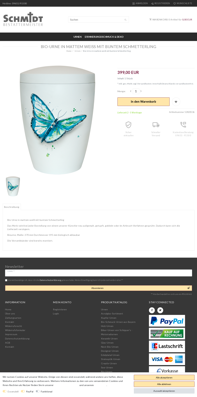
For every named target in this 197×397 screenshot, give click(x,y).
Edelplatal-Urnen (110, 355)
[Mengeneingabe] (136, 91)
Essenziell (13, 391)
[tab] (12, 207)
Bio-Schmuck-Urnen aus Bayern (118, 321)
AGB (7, 342)
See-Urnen (107, 367)
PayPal (29, 391)
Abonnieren (140, 288)
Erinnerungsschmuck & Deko (104, 36)
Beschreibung (11, 206)
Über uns (10, 313)
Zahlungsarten (13, 317)
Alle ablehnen (164, 384)
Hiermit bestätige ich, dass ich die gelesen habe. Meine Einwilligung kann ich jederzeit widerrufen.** (65, 280)
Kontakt (9, 321)
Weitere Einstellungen (67, 391)
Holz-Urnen (107, 326)
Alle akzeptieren (164, 377)
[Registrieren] (160, 3)
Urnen (77, 36)
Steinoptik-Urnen (110, 359)
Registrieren (60, 309)
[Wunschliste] (182, 3)
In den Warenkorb (143, 101)
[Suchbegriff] (98, 19)
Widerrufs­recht (13, 326)
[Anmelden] (140, 3)
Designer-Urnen (110, 350)
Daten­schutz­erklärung (17, 338)
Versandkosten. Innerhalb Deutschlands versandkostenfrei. (165, 84)
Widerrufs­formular (15, 330)
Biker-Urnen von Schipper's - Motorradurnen (117, 332)
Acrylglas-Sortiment (112, 313)
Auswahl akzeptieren (164, 390)
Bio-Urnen (106, 371)
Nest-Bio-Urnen (110, 346)
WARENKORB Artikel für (170, 19)
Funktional (46, 391)
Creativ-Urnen (109, 363)
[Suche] (126, 20)
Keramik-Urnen (109, 338)
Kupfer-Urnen (108, 317)
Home (69, 51)
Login (56, 313)
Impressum (11, 334)
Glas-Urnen (107, 342)
